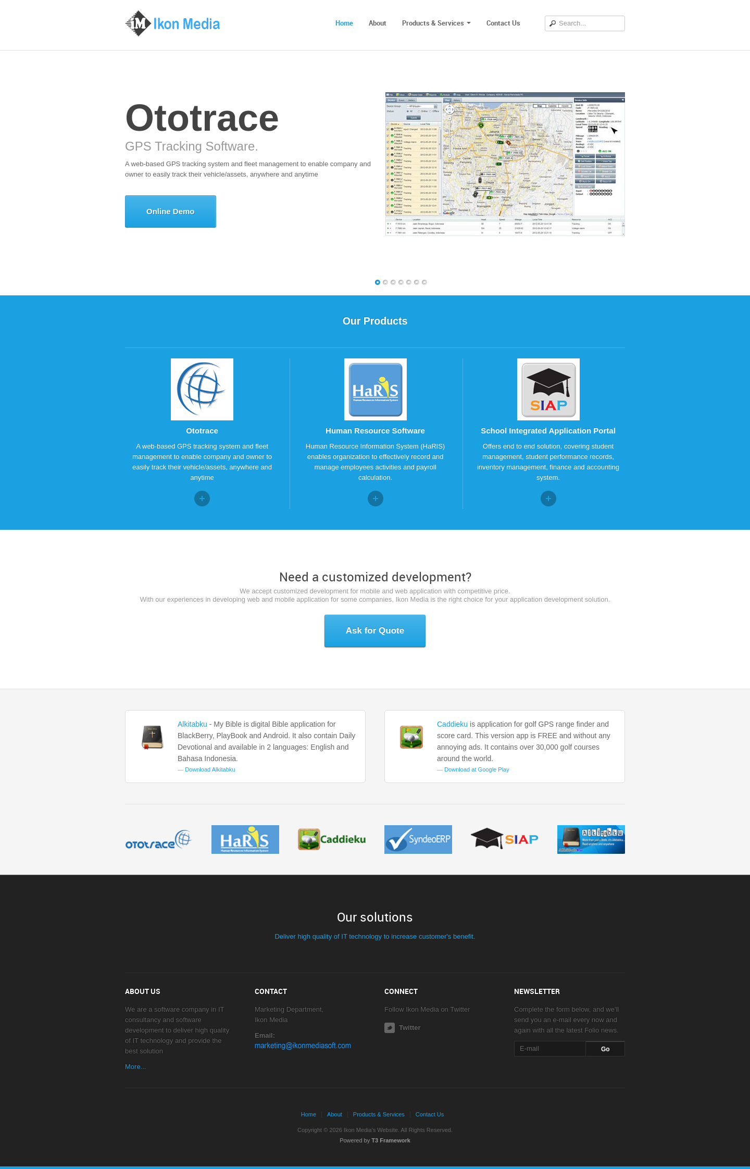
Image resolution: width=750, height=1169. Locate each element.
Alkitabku (192, 724)
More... (135, 1067)
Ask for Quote (375, 631)
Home (344, 23)
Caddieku (452, 724)
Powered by (375, 1140)
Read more (202, 498)
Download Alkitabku (210, 769)
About (377, 23)
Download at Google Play (476, 769)
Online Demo (170, 211)
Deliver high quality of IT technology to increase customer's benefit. (374, 936)
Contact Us (503, 23)
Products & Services (436, 23)
